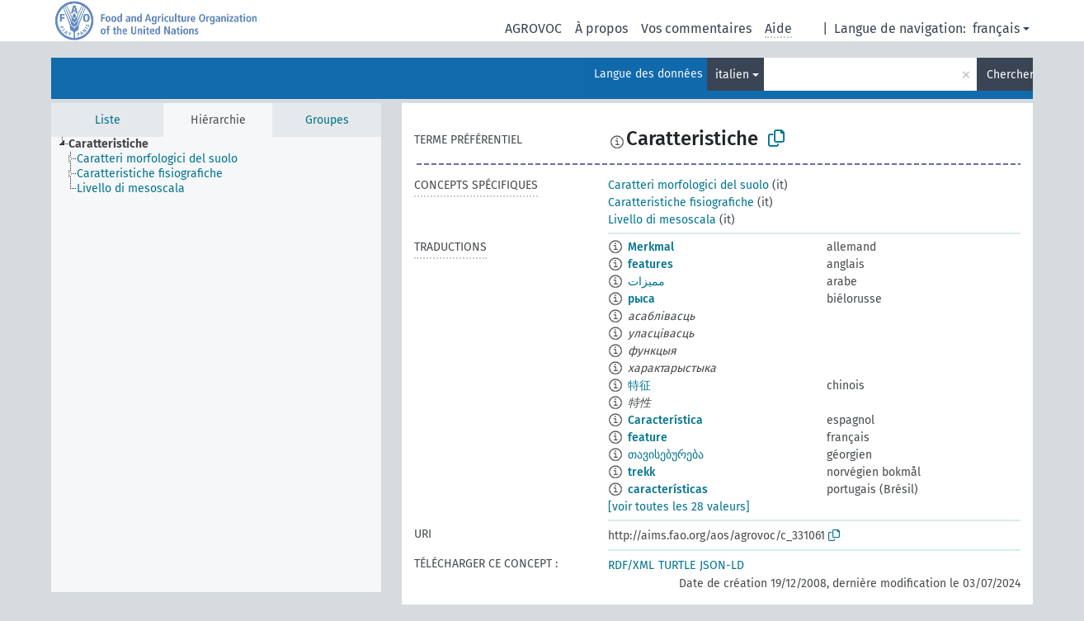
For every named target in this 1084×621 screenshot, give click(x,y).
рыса (641, 299)
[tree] (216, 364)
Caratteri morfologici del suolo (688, 185)
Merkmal (651, 247)
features (650, 264)
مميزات (646, 282)
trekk (641, 472)
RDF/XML (631, 565)
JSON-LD (722, 565)
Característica (665, 420)
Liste (107, 120)
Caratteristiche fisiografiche (681, 202)
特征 (639, 386)
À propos (601, 28)
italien (732, 75)
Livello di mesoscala (662, 220)
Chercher (1010, 75)
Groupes (327, 120)
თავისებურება (666, 455)
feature (647, 437)
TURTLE (676, 565)
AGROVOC (533, 28)
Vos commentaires (696, 28)
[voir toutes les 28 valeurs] (679, 507)
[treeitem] (115, 144)
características (668, 489)
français (996, 28)
